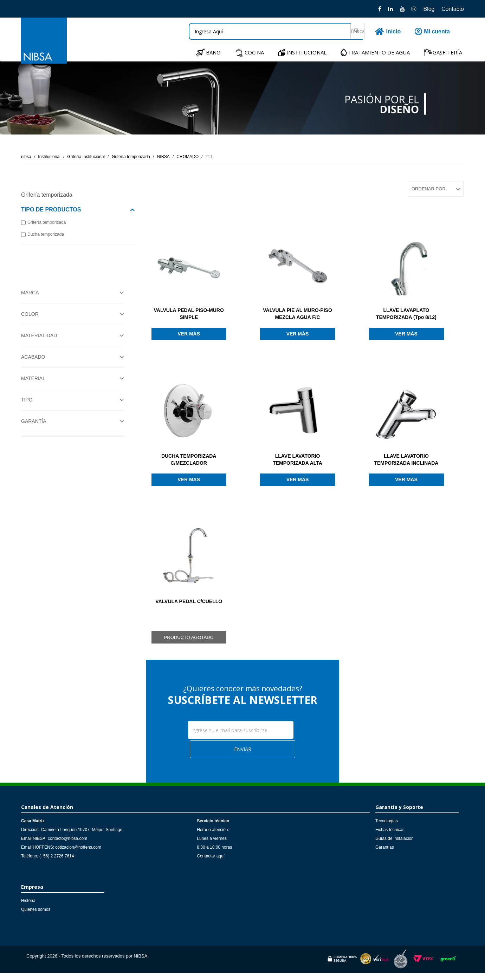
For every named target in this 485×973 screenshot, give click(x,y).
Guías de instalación (394, 838)
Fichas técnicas (390, 829)
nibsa (26, 156)
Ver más (188, 334)
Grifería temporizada (131, 156)
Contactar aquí (211, 856)
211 (209, 156)
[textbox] (276, 31)
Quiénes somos (35, 909)
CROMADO (187, 156)
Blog (428, 9)
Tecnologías (386, 820)
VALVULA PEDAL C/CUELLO (188, 601)
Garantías (384, 847)
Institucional (49, 156)
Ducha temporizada (42, 235)
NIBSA (163, 156)
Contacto (452, 9)
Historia (28, 900)
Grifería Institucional (86, 156)
